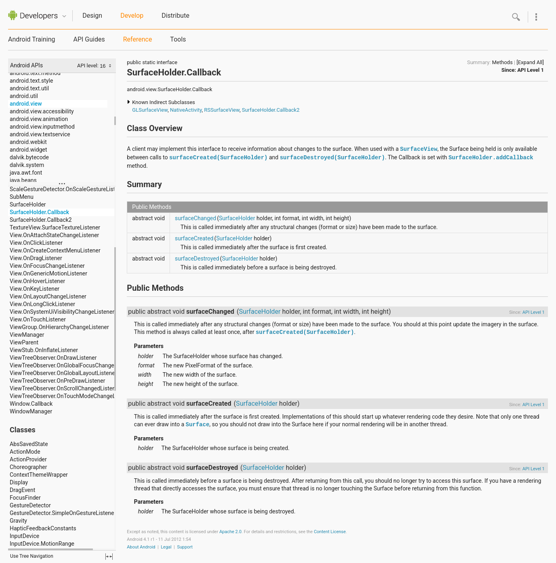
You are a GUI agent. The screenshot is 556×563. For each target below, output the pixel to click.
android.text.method (35, 73)
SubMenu (22, 197)
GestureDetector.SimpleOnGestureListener (63, 513)
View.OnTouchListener (38, 319)
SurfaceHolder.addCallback (491, 157)
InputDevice (24, 536)
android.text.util (29, 88)
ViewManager (27, 335)
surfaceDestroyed (197, 258)
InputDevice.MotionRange (42, 543)
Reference (137, 39)
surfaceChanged (195, 218)
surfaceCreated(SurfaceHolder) (218, 157)
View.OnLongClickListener (42, 304)
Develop (131, 15)
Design (92, 15)
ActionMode (25, 451)
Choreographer (28, 467)
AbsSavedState (29, 444)
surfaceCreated (194, 238)
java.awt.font (26, 172)
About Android (141, 547)
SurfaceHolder (28, 204)
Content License (330, 531)
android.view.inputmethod (42, 126)
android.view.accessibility (42, 111)
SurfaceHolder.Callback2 (41, 220)
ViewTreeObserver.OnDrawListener (53, 357)
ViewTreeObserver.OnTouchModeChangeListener (71, 396)
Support (185, 547)
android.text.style (31, 80)
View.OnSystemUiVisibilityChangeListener (62, 312)
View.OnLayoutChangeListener (48, 296)
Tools (178, 39)
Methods (502, 62)
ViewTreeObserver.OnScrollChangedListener (65, 388)
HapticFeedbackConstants (43, 528)
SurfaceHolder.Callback (39, 212)
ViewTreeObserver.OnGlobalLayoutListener (63, 373)
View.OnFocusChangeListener (47, 266)
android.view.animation (39, 119)
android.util (24, 96)
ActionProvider (28, 459)
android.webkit (28, 142)
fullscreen (109, 556)
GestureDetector (30, 505)
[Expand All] (530, 62)
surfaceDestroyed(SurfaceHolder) (332, 157)
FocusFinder (25, 497)
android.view (26, 103)
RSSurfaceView (222, 110)
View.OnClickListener (36, 243)
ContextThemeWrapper (39, 474)
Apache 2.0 (230, 531)
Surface (198, 424)
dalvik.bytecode (29, 157)
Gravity (18, 520)
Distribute (175, 15)
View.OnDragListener (36, 258)
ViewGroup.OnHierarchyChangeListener (59, 327)
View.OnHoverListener (37, 281)
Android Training (31, 39)
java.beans (23, 180)
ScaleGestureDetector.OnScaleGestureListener (68, 189)
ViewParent (24, 342)
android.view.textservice (40, 134)
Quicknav (64, 16)
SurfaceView (418, 149)
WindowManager (31, 411)
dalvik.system (27, 165)
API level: (88, 66)
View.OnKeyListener (34, 289)
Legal (166, 547)
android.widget (28, 149)
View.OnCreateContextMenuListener (55, 250)
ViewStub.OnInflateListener (44, 350)
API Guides (89, 39)
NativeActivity (186, 110)
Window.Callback (31, 403)
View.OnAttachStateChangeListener (54, 235)
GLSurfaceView (150, 110)
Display (19, 482)
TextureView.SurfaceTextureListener (55, 227)
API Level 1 (530, 70)
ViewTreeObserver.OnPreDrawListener (57, 380)
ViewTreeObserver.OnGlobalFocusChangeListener (72, 365)
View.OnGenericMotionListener (48, 273)
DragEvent (22, 490)
